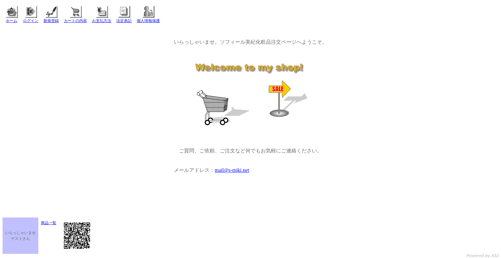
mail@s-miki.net (232, 170)
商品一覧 (48, 223)
